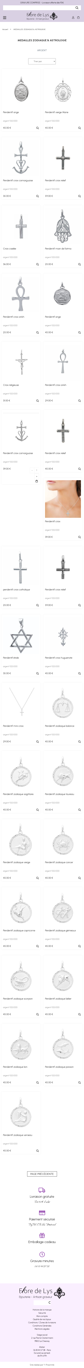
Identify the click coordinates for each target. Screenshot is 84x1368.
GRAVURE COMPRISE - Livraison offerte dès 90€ (42, 2)
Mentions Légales (42, 1329)
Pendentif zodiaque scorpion (18, 998)
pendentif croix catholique (16, 589)
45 (7, 127)
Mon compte (42, 1316)
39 (7, 468)
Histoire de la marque (42, 1309)
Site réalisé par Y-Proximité (42, 1365)
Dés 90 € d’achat (42, 1195)
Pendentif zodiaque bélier (58, 998)
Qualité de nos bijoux (42, 1319)
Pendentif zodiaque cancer (59, 862)
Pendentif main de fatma (58, 248)
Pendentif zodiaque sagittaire (18, 794)
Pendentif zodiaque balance (59, 725)
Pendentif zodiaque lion (15, 1066)
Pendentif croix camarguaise (18, 180)
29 (49, 400)
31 (6, 400)
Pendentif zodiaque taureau (59, 794)
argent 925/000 (10, 121)
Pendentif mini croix (13, 725)
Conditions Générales (42, 1325)
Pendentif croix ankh (13, 316)
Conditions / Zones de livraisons (42, 1322)
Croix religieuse (11, 385)
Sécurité (42, 1313)
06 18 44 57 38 (42, 1260)
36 (7, 264)
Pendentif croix (52, 521)
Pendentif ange (11, 112)
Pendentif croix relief (55, 180)
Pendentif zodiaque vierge (16, 862)
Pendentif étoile (11, 657)
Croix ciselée (9, 248)
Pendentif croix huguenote (58, 657)
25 (49, 264)
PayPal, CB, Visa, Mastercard (42, 1218)
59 (49, 196)
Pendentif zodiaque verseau (17, 1135)
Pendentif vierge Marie (56, 112)
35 (7, 196)
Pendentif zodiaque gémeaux (60, 930)
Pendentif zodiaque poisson (59, 1066)
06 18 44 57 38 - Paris (42, 1350)
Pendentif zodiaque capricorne (19, 930)
